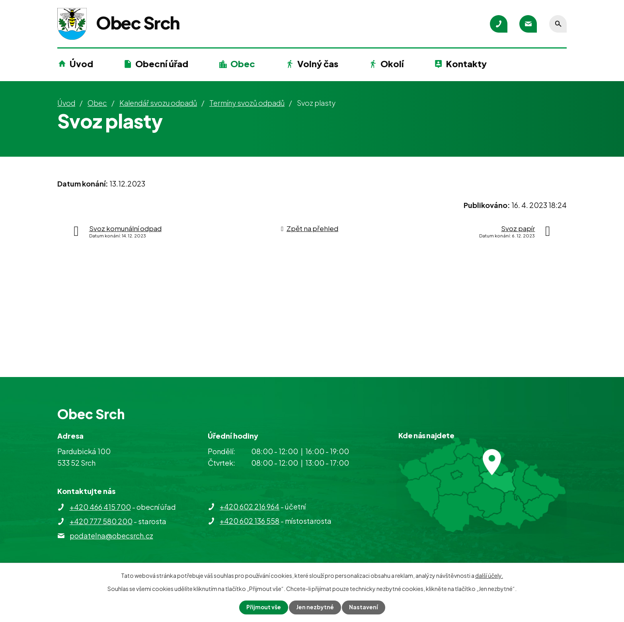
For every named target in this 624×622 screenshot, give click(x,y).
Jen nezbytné (315, 607)
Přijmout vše (263, 607)
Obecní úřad (161, 63)
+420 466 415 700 (100, 506)
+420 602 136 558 (249, 520)
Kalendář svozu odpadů (158, 102)
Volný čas (317, 63)
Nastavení (363, 607)
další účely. (489, 575)
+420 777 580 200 (101, 521)
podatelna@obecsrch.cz (111, 535)
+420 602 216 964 (249, 506)
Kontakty (466, 63)
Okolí (392, 63)
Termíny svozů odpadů (247, 102)
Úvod (81, 63)
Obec (242, 63)
